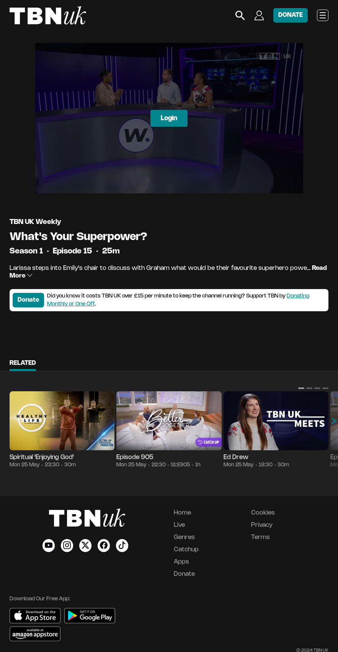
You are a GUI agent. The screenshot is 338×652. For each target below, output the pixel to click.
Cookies (263, 513)
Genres (184, 537)
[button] (301, 388)
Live (179, 525)
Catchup (186, 549)
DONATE (290, 15)
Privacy (262, 525)
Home (182, 513)
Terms (260, 537)
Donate (28, 300)
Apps (181, 562)
